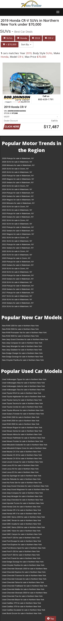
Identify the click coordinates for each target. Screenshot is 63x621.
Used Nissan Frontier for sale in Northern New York (22, 441)
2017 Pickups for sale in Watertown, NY (18, 293)
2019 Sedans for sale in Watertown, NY (18, 279)
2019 (36, 38)
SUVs (7, 38)
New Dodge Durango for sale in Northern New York (22, 357)
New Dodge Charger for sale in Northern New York (22, 353)
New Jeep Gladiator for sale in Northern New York (22, 350)
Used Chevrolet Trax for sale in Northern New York (22, 596)
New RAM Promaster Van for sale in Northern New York (24, 332)
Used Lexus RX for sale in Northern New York (20, 465)
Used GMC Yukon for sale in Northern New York (21, 531)
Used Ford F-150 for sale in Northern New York (21, 538)
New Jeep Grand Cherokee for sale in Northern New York (25, 339)
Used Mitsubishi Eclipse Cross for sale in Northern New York (24, 448)
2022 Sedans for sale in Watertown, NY (18, 231)
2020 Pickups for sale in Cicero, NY (16, 258)
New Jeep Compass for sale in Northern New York (22, 343)
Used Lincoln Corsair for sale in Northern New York (22, 462)
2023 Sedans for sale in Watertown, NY (18, 217)
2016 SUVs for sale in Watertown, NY (17, 299)
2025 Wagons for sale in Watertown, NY (18, 179)
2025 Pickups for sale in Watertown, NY (18, 176)
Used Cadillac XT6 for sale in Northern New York (21, 606)
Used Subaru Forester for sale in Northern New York (23, 414)
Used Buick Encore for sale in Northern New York (21, 613)
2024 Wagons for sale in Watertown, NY (18, 200)
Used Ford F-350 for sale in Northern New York (21, 555)
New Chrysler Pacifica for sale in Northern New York (23, 360)
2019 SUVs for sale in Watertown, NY (17, 272)
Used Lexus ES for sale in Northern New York (20, 472)
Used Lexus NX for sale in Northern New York (20, 469)
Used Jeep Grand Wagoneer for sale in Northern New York (25, 489)
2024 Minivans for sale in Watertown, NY (18, 203)
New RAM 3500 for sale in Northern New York (20, 336)
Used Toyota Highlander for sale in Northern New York (23, 397)
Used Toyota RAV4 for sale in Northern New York (21, 393)
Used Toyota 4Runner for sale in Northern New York (22, 410)
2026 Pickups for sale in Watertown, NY (18, 158)
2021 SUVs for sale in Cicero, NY (15, 238)
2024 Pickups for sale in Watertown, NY (18, 193)
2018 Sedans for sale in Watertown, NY (18, 289)
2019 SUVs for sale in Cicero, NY (15, 268)
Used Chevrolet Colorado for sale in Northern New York (24, 579)
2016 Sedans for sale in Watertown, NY (18, 303)
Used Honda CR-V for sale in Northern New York (21, 510)
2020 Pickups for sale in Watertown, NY (18, 262)
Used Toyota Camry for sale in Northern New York (22, 400)
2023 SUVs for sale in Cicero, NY (15, 207)
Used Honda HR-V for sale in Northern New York (21, 514)
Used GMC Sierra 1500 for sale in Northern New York (23, 517)
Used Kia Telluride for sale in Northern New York (21, 479)
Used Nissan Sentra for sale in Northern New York (22, 431)
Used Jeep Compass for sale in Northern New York (22, 493)
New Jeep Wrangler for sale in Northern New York (22, 346)
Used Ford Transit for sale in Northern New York (21, 558)
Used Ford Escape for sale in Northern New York (21, 541)
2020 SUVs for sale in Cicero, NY (15, 251)
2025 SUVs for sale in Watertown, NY (17, 172)
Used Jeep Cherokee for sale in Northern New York (22, 500)
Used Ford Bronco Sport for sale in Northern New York (24, 548)
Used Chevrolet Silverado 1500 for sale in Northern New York (24, 569)
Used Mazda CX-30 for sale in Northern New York (22, 455)
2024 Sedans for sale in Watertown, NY (18, 196)
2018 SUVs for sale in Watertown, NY (17, 282)
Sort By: (26, 44)
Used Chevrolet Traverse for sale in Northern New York (24, 575)
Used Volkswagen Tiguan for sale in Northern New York (24, 379)
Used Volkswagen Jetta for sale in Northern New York (23, 386)
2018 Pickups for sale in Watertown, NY (18, 286)
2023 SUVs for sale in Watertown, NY (17, 210)
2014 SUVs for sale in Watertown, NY (17, 306)
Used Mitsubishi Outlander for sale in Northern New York (24, 445)
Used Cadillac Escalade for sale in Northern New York (23, 610)
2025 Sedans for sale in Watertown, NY (18, 182)
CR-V (49, 38)
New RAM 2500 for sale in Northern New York (20, 329)
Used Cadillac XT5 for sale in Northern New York (21, 603)
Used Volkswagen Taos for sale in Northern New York (23, 390)
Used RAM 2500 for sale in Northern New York (20, 421)
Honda (22, 38)
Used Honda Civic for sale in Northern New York (21, 507)
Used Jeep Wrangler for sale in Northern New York (22, 496)
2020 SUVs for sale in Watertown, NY (17, 255)
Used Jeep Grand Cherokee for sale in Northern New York (25, 486)
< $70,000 (9, 44)
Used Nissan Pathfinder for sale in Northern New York (23, 438)
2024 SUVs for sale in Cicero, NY (15, 186)
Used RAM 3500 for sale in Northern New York (20, 424)
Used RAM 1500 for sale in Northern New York (20, 417)
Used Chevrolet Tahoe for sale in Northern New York (23, 582)
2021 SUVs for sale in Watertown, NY (17, 241)
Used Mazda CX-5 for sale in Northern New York (21, 452)
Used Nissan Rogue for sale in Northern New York (22, 427)
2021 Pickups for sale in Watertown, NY (18, 244)
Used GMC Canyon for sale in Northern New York (22, 534)
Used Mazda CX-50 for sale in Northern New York (22, 458)
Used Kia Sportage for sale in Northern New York (21, 476)
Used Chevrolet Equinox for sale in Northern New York (24, 572)
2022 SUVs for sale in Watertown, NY (17, 224)
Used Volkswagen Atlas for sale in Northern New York (23, 383)
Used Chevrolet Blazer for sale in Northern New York (23, 600)
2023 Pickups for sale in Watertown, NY (18, 213)
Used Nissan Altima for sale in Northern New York (22, 434)
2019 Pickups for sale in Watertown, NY (18, 275)
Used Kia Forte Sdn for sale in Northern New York (22, 483)
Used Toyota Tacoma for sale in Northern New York (22, 403)
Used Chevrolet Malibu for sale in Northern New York (23, 589)
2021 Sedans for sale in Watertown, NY (18, 248)
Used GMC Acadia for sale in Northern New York (21, 524)
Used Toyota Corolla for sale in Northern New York (22, 407)
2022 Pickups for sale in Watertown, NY (18, 227)
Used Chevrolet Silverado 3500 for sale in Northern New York (24, 593)
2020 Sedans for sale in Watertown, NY (18, 265)
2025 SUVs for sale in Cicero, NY (15, 169)
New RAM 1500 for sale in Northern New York (20, 326)
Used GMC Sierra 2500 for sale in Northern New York (23, 527)
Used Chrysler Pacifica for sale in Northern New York (23, 565)
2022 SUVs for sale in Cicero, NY (15, 220)
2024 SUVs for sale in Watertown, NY (17, 189)
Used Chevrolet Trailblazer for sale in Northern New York (24, 586)
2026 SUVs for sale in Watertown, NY (17, 162)
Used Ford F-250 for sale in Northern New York (21, 551)
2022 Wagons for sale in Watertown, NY (18, 234)
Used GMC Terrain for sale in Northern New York (21, 520)
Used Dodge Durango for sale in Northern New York (22, 562)
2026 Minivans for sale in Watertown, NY (18, 165)
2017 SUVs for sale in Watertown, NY (17, 296)
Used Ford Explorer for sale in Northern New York (22, 544)
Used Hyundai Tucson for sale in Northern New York (23, 503)
